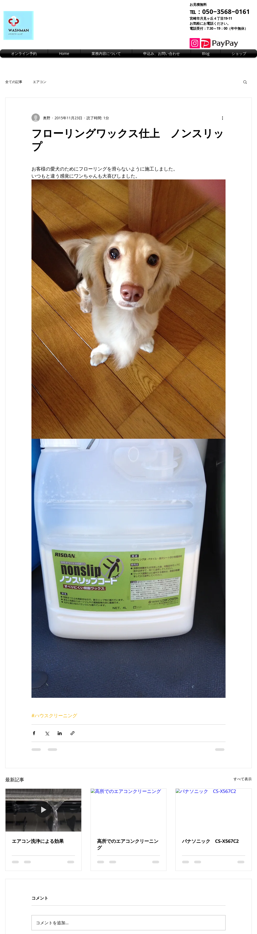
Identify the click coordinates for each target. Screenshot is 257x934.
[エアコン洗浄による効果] (43, 810)
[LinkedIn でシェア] (59, 733)
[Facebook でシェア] (33, 733)
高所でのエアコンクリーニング (127, 844)
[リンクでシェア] (72, 733)
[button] (245, 82)
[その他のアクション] (222, 118)
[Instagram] (195, 43)
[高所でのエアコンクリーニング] (129, 810)
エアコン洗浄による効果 (38, 841)
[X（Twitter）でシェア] (46, 733)
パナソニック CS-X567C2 (210, 841)
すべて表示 (242, 778)
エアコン (39, 81)
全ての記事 (13, 81)
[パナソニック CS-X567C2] (213, 810)
